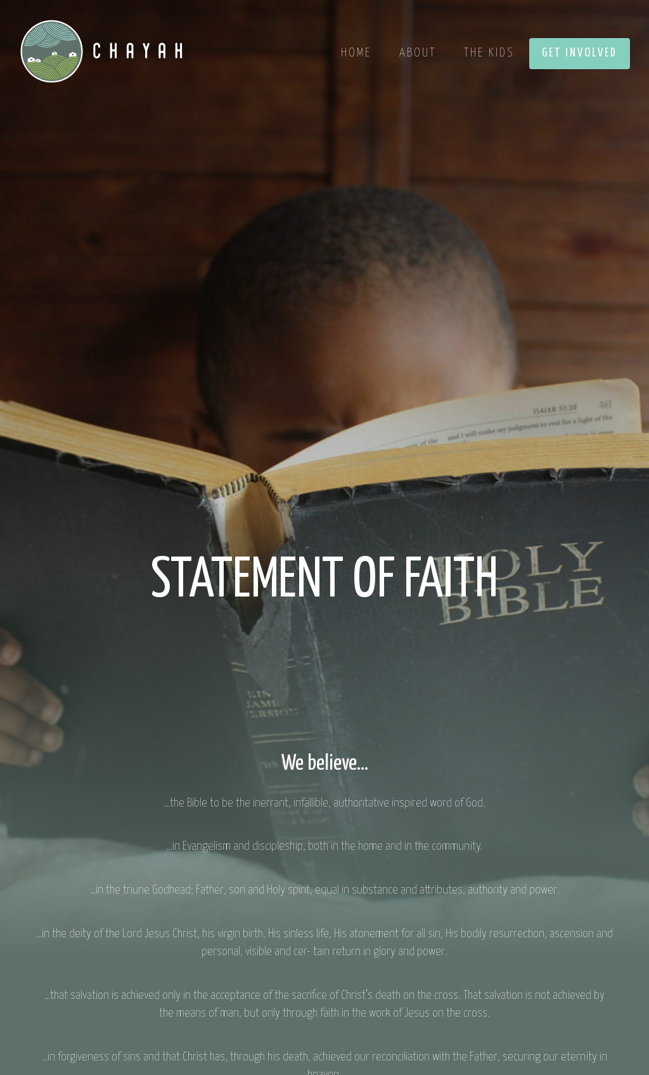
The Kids (489, 53)
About (417, 53)
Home (356, 53)
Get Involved (579, 53)
